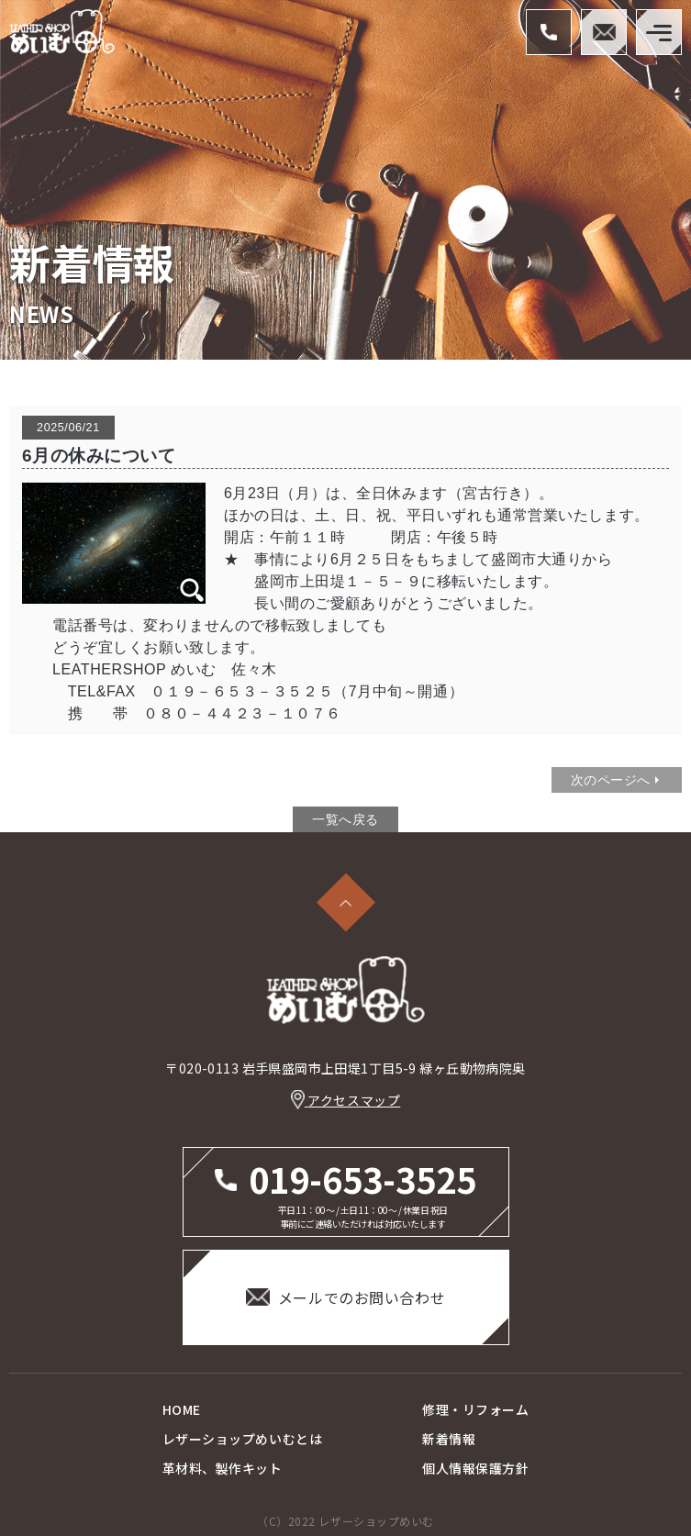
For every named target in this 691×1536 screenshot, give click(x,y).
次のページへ (611, 780)
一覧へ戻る (345, 819)
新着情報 (448, 1439)
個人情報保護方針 (475, 1468)
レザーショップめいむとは (242, 1439)
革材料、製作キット (222, 1468)
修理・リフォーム (475, 1409)
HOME (181, 1409)
